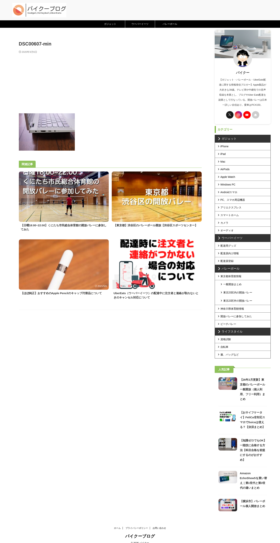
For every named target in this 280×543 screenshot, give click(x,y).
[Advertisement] (110, 82)
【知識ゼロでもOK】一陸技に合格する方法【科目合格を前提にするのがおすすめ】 (253, 445)
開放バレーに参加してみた (236, 311)
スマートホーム (229, 215)
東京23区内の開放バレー (237, 289)
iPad (223, 153)
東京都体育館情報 (230, 276)
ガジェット (110, 24)
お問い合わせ (159, 523)
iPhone (224, 146)
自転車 (224, 341)
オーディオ (227, 230)
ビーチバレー (228, 318)
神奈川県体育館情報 (232, 303)
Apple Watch (227, 176)
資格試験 (225, 334)
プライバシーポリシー (137, 523)
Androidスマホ (228, 192)
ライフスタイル (229, 326)
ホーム (117, 523)
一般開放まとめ (232, 283)
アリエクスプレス (230, 207)
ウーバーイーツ (140, 24)
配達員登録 (227, 260)
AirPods (225, 169)
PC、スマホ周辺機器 (232, 199)
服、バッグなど (229, 349)
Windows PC (227, 184)
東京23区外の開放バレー (237, 295)
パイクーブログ (140, 531)
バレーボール (170, 24)
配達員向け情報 (229, 253)
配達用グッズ (228, 245)
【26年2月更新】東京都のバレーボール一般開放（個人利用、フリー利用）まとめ (252, 384)
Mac (222, 161)
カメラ (224, 222)
